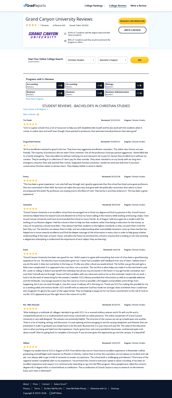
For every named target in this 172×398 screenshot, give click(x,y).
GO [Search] (139, 60)
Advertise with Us (98, 388)
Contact (46, 384)
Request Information (132, 21)
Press (35, 384)
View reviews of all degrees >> (35, 109)
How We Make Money (76, 388)
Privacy (26, 388)
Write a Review (132, 30)
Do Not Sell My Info (53, 388)
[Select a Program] (80, 60)
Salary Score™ (60, 384)
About (26, 384)
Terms (37, 388)
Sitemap (115, 388)
